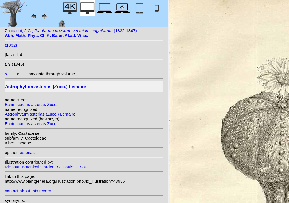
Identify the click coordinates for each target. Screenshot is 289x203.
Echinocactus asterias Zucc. (31, 104)
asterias (27, 152)
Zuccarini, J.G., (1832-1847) (71, 33)
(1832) (11, 45)
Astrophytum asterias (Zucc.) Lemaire (40, 114)
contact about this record (28, 190)
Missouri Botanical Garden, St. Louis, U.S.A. (46, 166)
